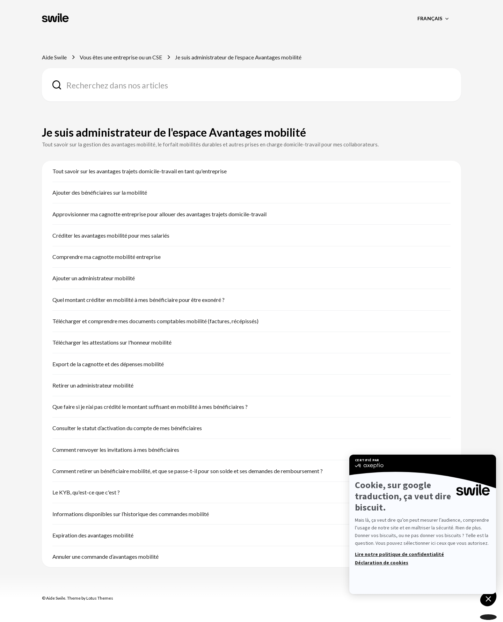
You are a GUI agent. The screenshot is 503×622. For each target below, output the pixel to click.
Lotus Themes (99, 598)
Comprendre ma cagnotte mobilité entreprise (106, 256)
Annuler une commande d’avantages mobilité (105, 556)
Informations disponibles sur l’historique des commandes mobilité (130, 514)
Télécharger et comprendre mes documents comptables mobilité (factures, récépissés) (155, 321)
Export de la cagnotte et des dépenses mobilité (108, 364)
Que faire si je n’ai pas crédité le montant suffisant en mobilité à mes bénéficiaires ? (150, 406)
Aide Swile (54, 57)
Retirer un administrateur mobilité (92, 385)
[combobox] (251, 84)
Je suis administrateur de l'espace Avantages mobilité (238, 57)
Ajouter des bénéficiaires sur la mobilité (99, 192)
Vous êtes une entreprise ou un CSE (121, 57)
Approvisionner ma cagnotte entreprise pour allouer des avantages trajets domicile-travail (159, 214)
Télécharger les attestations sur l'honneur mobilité (112, 342)
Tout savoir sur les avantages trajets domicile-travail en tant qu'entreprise (139, 171)
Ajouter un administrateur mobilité (93, 278)
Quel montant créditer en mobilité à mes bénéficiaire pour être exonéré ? (138, 299)
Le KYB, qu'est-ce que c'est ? (86, 492)
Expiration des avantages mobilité (92, 535)
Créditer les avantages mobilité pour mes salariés (110, 235)
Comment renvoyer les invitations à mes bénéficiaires (115, 449)
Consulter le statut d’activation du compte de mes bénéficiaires (127, 428)
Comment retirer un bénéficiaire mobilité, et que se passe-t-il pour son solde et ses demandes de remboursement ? (187, 471)
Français (430, 18)
